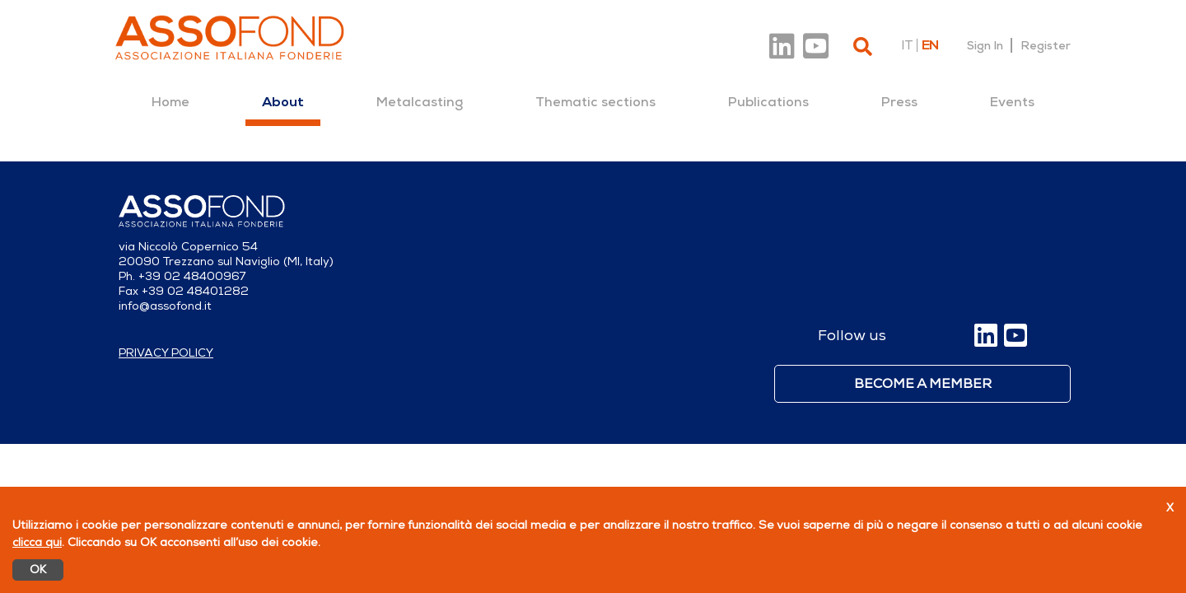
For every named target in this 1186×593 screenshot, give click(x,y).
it (907, 45)
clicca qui (37, 542)
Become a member (923, 384)
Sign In (985, 45)
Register (1045, 45)
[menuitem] (170, 102)
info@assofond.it (165, 306)
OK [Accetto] (38, 570)
